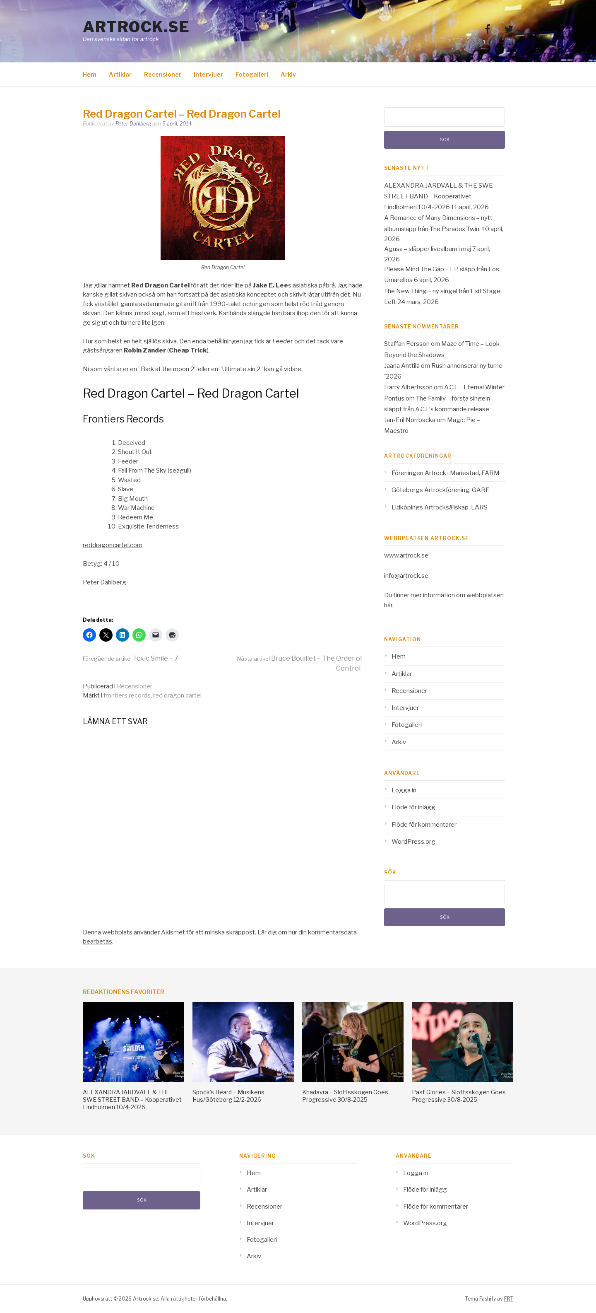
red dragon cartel (177, 695)
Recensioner (162, 74)
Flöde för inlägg (413, 807)
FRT (508, 1299)
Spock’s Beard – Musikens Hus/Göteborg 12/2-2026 (228, 1096)
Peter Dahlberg (133, 124)
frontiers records (127, 695)
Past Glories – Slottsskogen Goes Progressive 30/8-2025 (459, 1096)
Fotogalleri (252, 74)
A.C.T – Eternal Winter (474, 387)
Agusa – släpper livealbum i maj (427, 249)
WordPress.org (413, 841)
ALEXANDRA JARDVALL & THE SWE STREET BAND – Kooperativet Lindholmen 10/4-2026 (438, 196)
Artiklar (120, 74)
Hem (89, 74)
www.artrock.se (406, 555)
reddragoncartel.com (112, 545)
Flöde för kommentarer (424, 824)
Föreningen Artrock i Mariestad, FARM (446, 473)
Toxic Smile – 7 (130, 658)
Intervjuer (208, 74)
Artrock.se (136, 27)
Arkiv (288, 74)
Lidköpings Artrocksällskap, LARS (440, 507)
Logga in (404, 790)
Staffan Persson (407, 344)
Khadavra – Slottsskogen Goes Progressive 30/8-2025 (345, 1096)
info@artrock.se (406, 575)
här (388, 605)
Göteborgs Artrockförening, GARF (440, 490)
